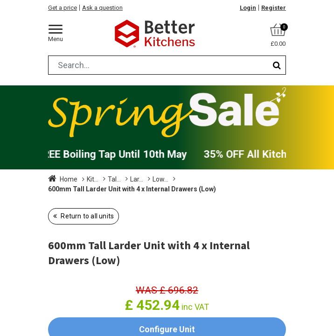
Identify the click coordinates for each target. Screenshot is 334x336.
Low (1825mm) (70, 189)
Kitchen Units (106, 179)
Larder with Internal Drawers (211, 179)
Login (248, 8)
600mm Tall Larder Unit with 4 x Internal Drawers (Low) (187, 189)
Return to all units (86, 216)
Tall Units (147, 179)
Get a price (62, 8)
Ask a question (102, 8)
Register (273, 8)
